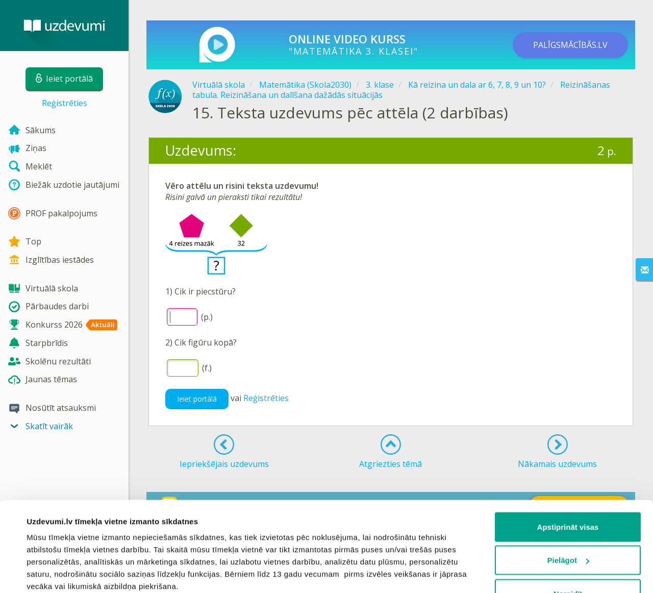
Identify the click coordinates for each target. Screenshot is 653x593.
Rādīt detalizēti (54, 573)
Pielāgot (568, 483)
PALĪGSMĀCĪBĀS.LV (570, 45)
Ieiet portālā (197, 399)
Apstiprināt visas (568, 450)
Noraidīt (568, 516)
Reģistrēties (64, 103)
